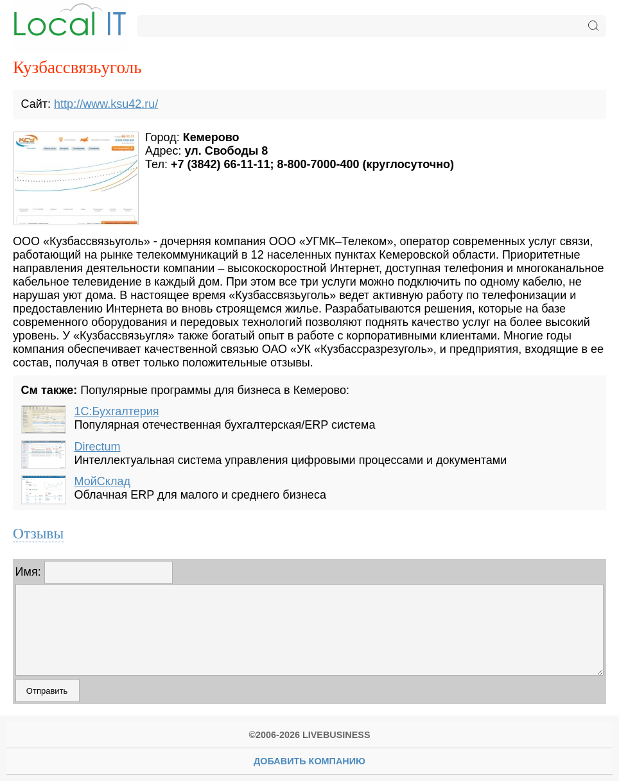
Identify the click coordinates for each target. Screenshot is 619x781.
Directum (97, 446)
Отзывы (38, 533)
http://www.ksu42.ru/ (106, 104)
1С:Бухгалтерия (116, 411)
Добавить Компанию (309, 761)
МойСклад (102, 481)
